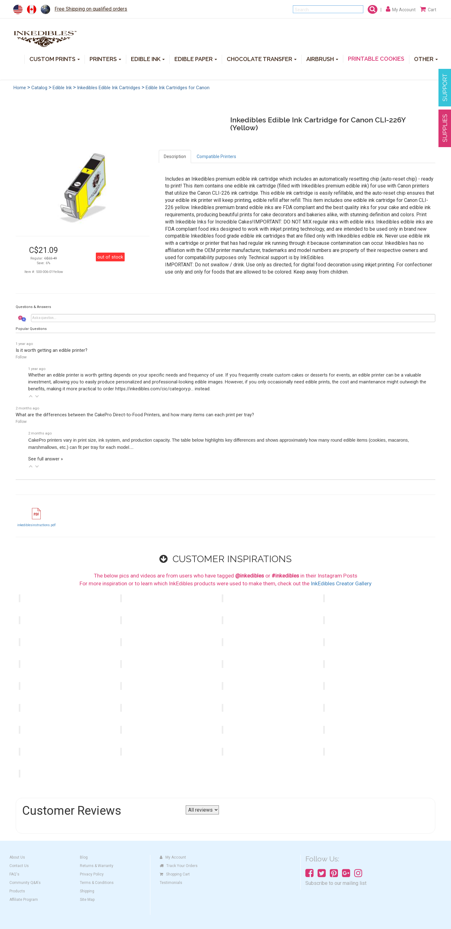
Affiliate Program (23, 899)
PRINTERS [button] (105, 58)
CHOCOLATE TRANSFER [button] (262, 58)
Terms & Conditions (97, 882)
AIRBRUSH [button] (322, 58)
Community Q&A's (25, 882)
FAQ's (14, 874)
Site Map (87, 899)
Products (17, 891)
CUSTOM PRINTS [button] (54, 58)
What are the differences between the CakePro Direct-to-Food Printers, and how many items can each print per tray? (135, 415)
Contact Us (19, 866)
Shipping (87, 891)
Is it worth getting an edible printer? (51, 350)
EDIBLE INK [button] (148, 58)
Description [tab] (175, 156)
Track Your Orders (179, 866)
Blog (84, 857)
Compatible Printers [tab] (216, 156)
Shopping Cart (175, 874)
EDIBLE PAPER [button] (195, 58)
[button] (30, 396)
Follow (21, 357)
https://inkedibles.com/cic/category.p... (154, 389)
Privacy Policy (92, 874)
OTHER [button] (426, 58)
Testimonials (171, 882)
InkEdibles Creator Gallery (341, 583)
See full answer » (45, 459)
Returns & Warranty (96, 866)
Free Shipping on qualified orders (90, 9)
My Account (173, 857)
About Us (17, 857)
